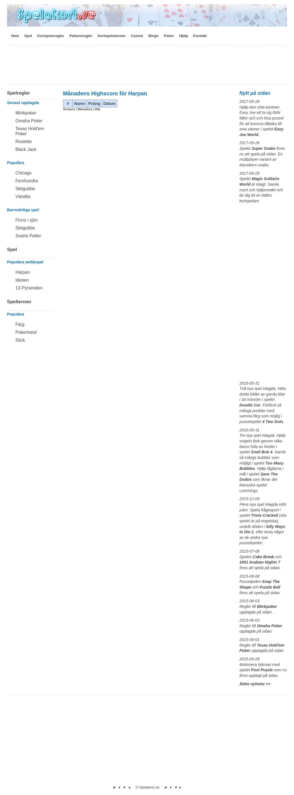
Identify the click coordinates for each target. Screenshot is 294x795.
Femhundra (26, 180)
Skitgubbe (25, 188)
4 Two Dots (272, 421)
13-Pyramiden (29, 288)
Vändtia (22, 196)
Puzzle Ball (270, 587)
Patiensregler (80, 36)
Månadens (85, 109)
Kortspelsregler (50, 36)
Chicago (23, 173)
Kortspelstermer (112, 36)
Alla (98, 109)
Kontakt (200, 36)
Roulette (23, 141)
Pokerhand (26, 332)
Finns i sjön (26, 220)
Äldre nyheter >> (254, 684)
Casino (137, 36)
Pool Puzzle (262, 670)
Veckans (69, 109)
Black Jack (25, 149)
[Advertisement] (147, 66)
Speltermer (19, 301)
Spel (28, 36)
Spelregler (18, 93)
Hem (15, 36)
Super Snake (264, 148)
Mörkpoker (25, 113)
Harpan (22, 272)
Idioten (22, 280)
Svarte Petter (28, 235)
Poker (169, 36)
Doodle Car (249, 405)
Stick (20, 340)
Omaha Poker (29, 120)
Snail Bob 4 (261, 452)
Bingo (153, 36)
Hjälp (183, 36)
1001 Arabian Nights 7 (259, 562)
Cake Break (263, 557)
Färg (19, 324)
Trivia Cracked (264, 515)
